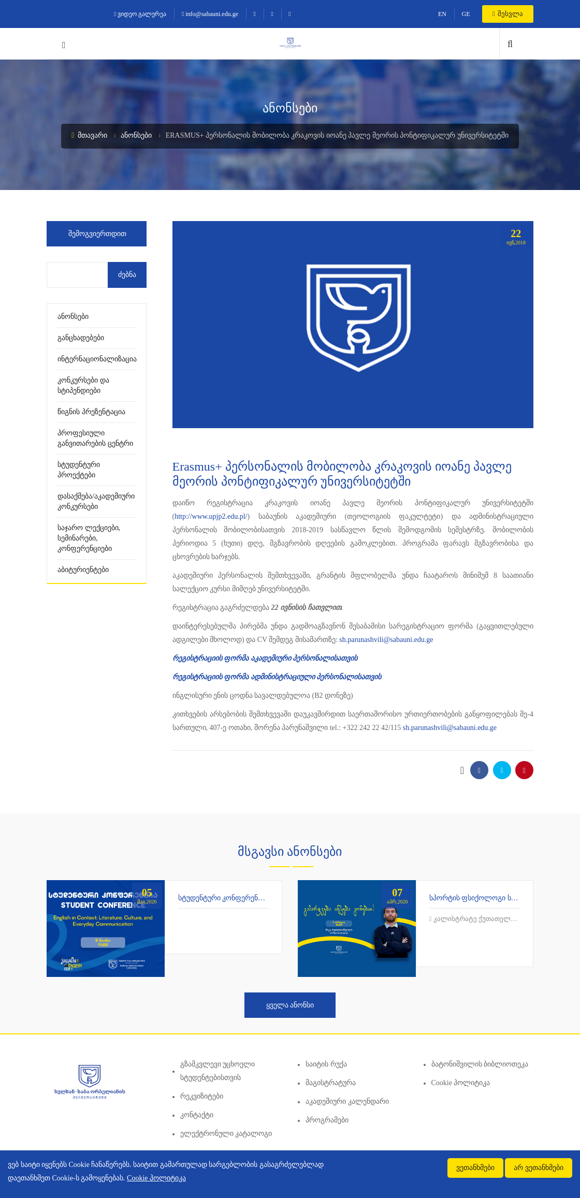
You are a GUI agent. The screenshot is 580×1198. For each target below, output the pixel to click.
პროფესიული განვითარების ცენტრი (95, 438)
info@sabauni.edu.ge (210, 14)
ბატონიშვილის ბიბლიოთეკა (480, 1064)
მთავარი (89, 135)
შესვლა (507, 14)
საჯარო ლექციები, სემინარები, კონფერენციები (88, 538)
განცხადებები (80, 338)
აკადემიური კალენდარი (347, 1101)
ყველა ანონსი (290, 1005)
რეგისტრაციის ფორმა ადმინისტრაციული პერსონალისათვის (277, 677)
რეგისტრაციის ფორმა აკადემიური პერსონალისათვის (265, 658)
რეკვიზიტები (201, 1096)
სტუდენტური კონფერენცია (224, 898)
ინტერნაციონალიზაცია (96, 359)
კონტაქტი (196, 1115)
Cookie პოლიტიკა (460, 1083)
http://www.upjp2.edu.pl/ (211, 516)
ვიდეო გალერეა (140, 14)
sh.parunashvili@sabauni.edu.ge (386, 640)
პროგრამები (327, 1120)
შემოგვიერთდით (97, 234)
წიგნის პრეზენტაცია (91, 412)
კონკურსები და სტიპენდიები (83, 385)
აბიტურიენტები (83, 570)
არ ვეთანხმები (538, 1168)
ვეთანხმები (475, 1168)
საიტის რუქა (326, 1064)
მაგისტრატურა (331, 1083)
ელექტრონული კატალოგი (226, 1133)
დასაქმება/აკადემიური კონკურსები (96, 501)
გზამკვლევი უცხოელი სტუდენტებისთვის (217, 1071)
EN (442, 14)
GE (465, 14)
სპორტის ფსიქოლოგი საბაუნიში (484, 898)
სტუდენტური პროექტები (78, 470)
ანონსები (136, 135)
